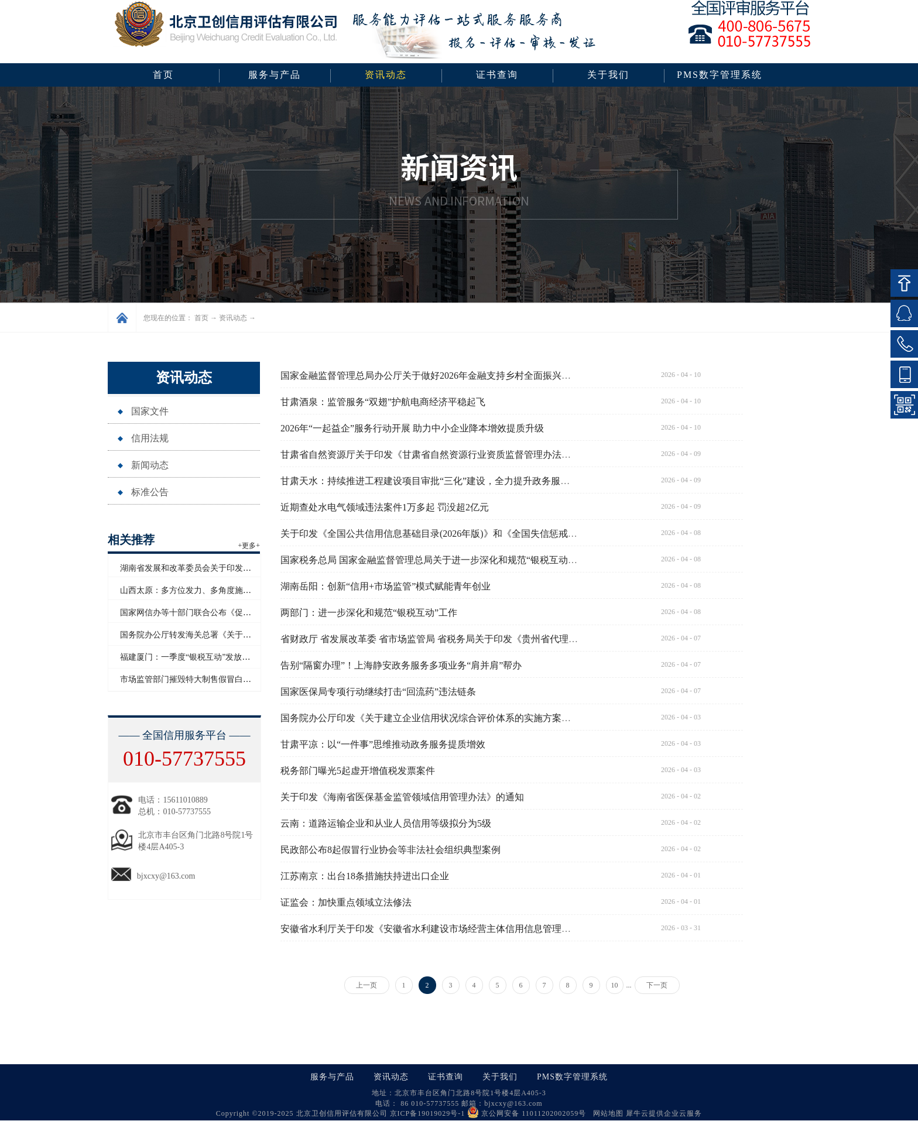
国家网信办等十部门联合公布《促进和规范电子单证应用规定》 (235, 612)
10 (614, 985)
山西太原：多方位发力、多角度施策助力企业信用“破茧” (222, 590)
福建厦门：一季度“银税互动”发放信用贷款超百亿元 (213, 657)
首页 (163, 75)
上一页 (366, 985)
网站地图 (606, 1113)
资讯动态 (233, 318)
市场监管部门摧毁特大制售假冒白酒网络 (194, 679)
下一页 (656, 985)
